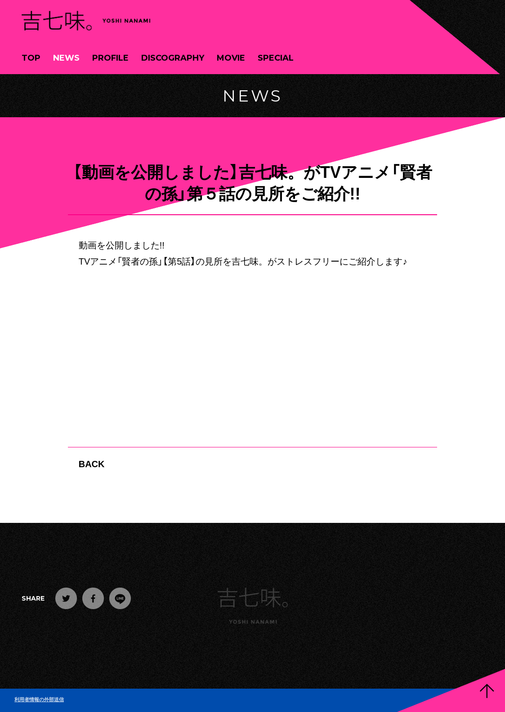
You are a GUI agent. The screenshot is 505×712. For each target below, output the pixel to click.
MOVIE (231, 58)
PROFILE (110, 58)
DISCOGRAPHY (172, 58)
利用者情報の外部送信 (39, 699)
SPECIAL (276, 58)
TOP (31, 58)
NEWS (66, 58)
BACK (92, 463)
